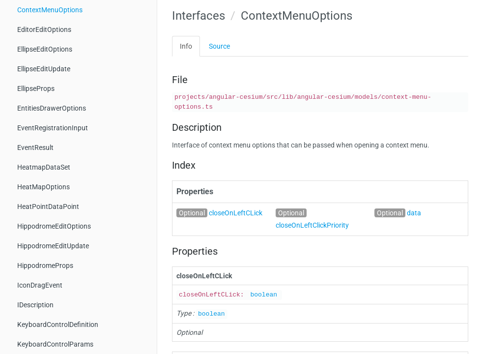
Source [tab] (219, 46)
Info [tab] (186, 46)
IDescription (35, 305)
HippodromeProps (45, 265)
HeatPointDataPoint (48, 206)
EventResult (35, 147)
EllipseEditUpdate (43, 69)
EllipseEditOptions (44, 49)
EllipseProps (36, 88)
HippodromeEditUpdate (53, 246)
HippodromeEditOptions (54, 226)
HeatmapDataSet (43, 167)
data (414, 213)
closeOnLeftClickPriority (312, 225)
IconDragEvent (39, 285)
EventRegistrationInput (52, 128)
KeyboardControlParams (55, 344)
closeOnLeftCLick (235, 213)
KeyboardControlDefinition (57, 324)
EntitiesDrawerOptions (51, 108)
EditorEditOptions (44, 29)
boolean (263, 294)
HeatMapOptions (43, 187)
